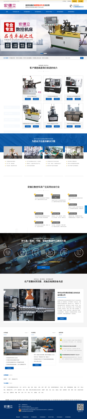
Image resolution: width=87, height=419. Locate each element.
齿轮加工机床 (80, 389)
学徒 (29, 392)
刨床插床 (65, 389)
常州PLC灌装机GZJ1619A (52, 157)
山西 (17, 399)
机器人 (35, 387)
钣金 (29, 387)
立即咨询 (28, 132)
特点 (8, 392)
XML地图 (80, 1)
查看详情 (36, 132)
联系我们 (69, 1)
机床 (32, 387)
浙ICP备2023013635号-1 (42, 409)
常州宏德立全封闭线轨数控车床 (73, 129)
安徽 (36, 399)
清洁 (22, 392)
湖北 (47, 399)
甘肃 (70, 399)
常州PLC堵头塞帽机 (27, 58)
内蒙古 (20, 399)
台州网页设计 (50, 409)
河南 (45, 399)
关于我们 (64, 1)
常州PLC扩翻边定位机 (31, 129)
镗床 (69, 389)
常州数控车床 (12, 58)
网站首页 (18, 417)
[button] (41, 53)
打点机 (61, 387)
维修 (16, 392)
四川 (60, 399)
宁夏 (74, 399)
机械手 (43, 389)
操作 (65, 387)
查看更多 (62, 339)
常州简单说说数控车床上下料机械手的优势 (15, 385)
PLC (32, 392)
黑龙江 (27, 399)
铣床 (61, 389)
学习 (25, 392)
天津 (13, 399)
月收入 (82, 387)
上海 (30, 399)
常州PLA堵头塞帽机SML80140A (73, 157)
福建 (38, 399)
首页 (7, 11)
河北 (15, 399)
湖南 (49, 399)
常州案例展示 (27, 11)
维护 (46, 387)
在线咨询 (43, 272)
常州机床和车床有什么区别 (12, 380)
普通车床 (12, 392)
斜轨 (39, 387)
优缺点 (57, 389)
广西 (53, 399)
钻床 (75, 389)
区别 (49, 387)
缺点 (53, 389)
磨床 (72, 389)
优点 (50, 389)
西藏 (66, 399)
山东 (43, 399)
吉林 (25, 399)
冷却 (4, 392)
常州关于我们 (49, 11)
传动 (42, 392)
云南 (64, 399)
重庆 (57, 399)
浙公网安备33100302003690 (27, 411)
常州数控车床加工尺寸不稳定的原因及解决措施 (44, 380)
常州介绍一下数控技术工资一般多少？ (42, 377)
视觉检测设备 (70, 387)
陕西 (68, 399)
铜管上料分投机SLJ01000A (35, 389)
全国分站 (74, 1)
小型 (39, 392)
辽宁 (23, 399)
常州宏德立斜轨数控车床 (53, 129)
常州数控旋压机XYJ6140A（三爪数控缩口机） (32, 157)
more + (26, 355)
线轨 (47, 389)
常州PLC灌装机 (19, 58)
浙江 (34, 399)
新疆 (77, 399)
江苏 (32, 399)
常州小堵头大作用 (37, 382)
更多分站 (80, 399)
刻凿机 (35, 392)
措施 (75, 387)
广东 (51, 399)
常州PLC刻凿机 (45, 58)
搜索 (82, 57)
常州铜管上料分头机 (37, 58)
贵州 (62, 399)
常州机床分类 (16, 11)
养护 (19, 392)
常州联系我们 (71, 11)
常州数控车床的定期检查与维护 (12, 382)
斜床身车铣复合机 (55, 387)
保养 (42, 387)
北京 (11, 399)
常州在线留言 (60, 11)
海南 (55, 399)
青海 (72, 399)
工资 (78, 387)
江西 (40, 399)
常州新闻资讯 (38, 11)
